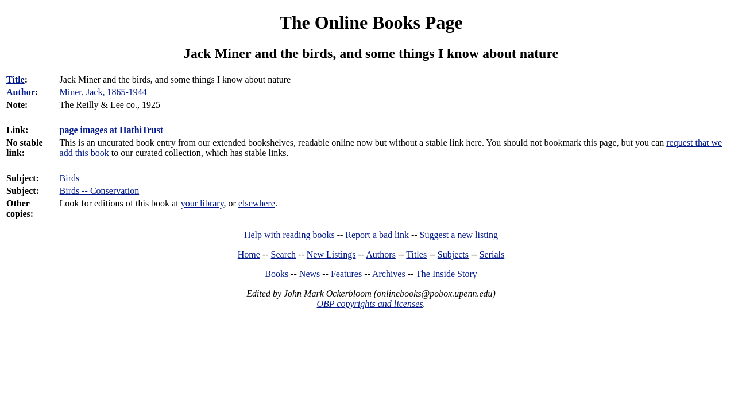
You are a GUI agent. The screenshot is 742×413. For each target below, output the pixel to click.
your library (202, 203)
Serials (492, 254)
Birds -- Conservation (100, 191)
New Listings (331, 254)
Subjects (453, 254)
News (309, 274)
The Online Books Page (370, 22)
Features (346, 274)
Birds (70, 178)
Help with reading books (289, 235)
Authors (381, 254)
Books (276, 274)
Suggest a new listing (459, 235)
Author (20, 92)
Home (249, 254)
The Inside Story (446, 274)
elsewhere (256, 203)
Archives (388, 274)
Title (15, 79)
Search (283, 254)
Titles (416, 254)
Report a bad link (377, 235)
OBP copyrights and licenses (369, 304)
